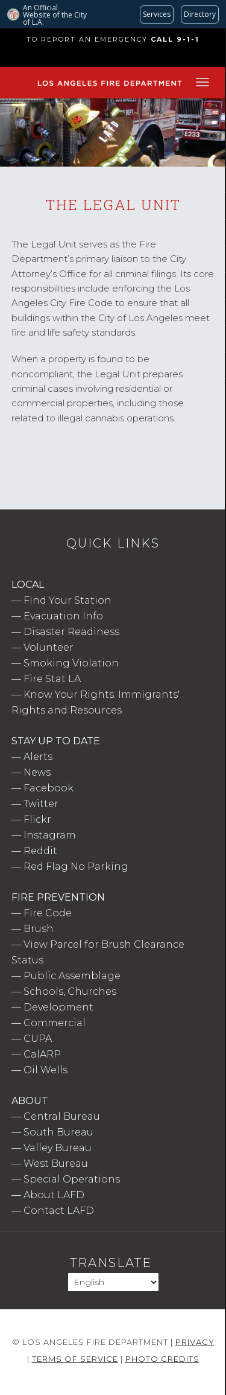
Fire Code (48, 913)
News (37, 772)
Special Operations (72, 1179)
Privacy (195, 1342)
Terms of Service (75, 1359)
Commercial (55, 1023)
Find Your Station (67, 600)
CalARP (42, 1054)
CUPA (38, 1038)
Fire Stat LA (52, 679)
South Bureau (58, 1132)
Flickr (37, 819)
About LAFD (54, 1195)
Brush (39, 928)
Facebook (49, 788)
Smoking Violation (71, 663)
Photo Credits (162, 1359)
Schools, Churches (70, 991)
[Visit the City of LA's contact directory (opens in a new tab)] (200, 14)
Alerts (38, 756)
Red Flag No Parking (76, 866)
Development (58, 1007)
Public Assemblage (72, 976)
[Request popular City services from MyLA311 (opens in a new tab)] (157, 14)
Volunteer (49, 647)
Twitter (41, 803)
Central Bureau (62, 1116)
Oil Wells (45, 1070)
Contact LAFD (59, 1210)
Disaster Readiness (71, 631)
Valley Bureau (58, 1148)
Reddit (40, 851)
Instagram (50, 835)
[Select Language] (113, 1282)
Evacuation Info (63, 616)
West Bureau (56, 1163)
